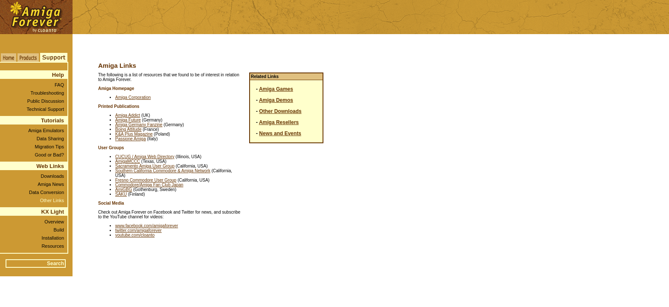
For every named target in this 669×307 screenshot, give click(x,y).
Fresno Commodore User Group (145, 180)
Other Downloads (280, 111)
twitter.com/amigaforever (138, 230)
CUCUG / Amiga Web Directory (145, 156)
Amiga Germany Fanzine (139, 124)
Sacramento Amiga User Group (145, 166)
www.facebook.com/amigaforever (146, 225)
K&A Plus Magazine (134, 134)
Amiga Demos (276, 100)
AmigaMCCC (127, 161)
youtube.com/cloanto (134, 235)
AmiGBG (123, 189)
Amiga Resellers (279, 122)
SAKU (121, 194)
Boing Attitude (128, 129)
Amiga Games (276, 89)
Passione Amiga (130, 138)
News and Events (280, 133)
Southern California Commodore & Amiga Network (162, 170)
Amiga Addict (127, 115)
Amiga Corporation (133, 97)
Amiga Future (128, 120)
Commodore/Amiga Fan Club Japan (149, 184)
